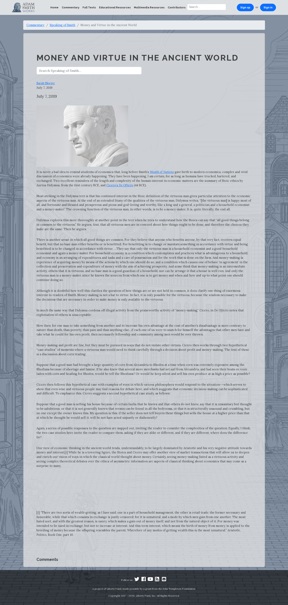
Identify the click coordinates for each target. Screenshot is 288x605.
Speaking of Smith (62, 25)
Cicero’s (119, 185)
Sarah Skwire (45, 83)
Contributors (176, 7)
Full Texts (89, 7)
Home (54, 7)
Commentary (70, 7)
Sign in (268, 7)
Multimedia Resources (149, 7)
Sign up (245, 7)
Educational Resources (115, 7)
